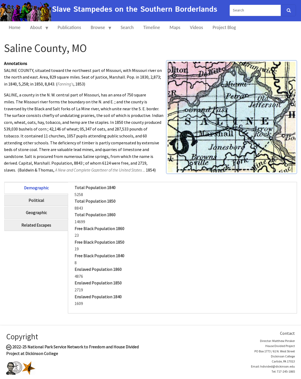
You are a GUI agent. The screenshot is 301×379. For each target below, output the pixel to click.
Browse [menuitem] (99, 30)
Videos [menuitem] (196, 27)
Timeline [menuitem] (151, 27)
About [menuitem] (37, 30)
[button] (231, 116)
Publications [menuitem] (69, 27)
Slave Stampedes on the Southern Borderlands (134, 9)
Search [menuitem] (127, 27)
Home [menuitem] (14, 27)
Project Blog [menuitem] (224, 27)
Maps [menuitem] (175, 27)
